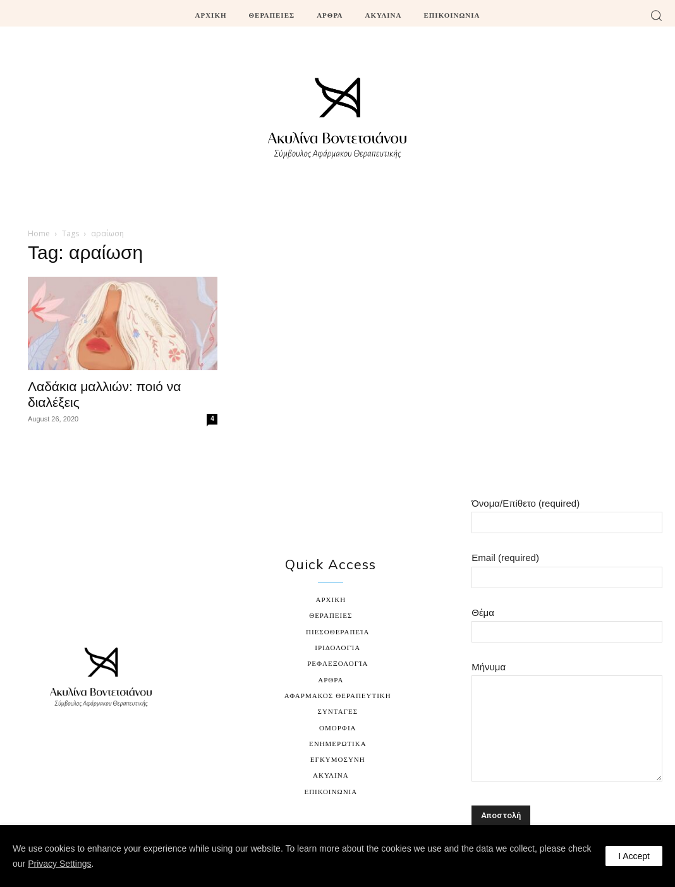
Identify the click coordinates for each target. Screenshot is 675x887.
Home (39, 233)
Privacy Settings (59, 864)
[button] (656, 15)
